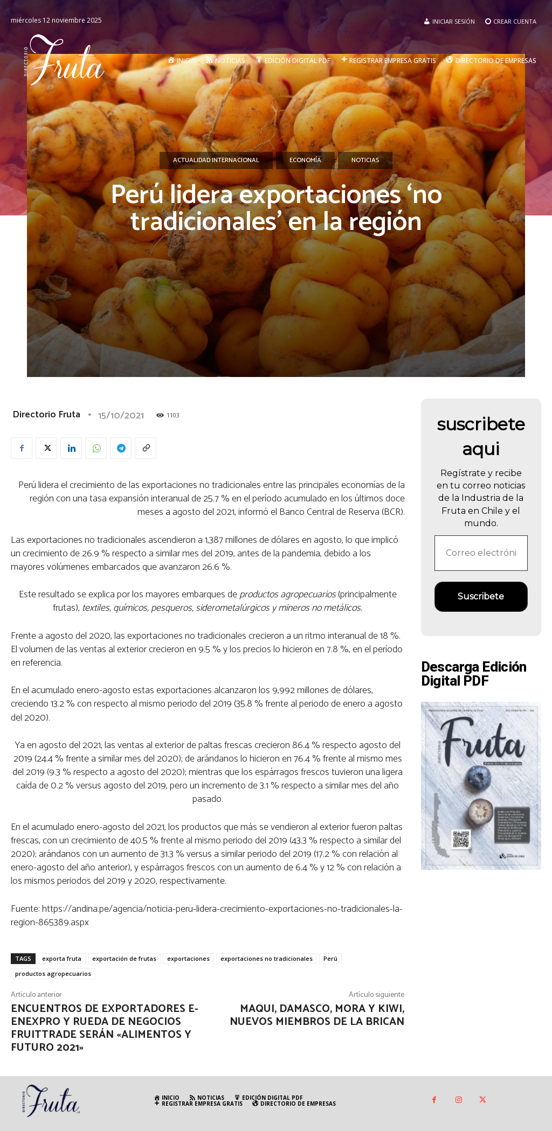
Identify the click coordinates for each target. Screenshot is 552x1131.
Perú (330, 958)
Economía (305, 160)
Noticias (365, 160)
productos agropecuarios (53, 973)
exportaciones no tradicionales (266, 958)
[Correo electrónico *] (481, 553)
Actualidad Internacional (216, 160)
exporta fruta (61, 958)
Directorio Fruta (46, 415)
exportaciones (188, 958)
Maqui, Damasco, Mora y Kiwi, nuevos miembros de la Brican (317, 1015)
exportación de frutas (124, 958)
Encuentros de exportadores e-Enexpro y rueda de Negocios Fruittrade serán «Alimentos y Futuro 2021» (104, 1028)
